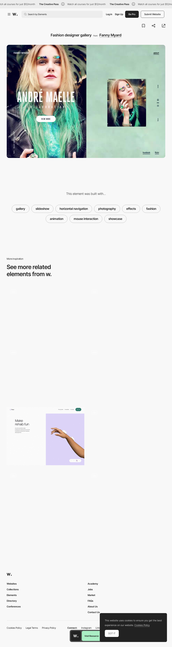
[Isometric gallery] (45, 498)
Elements (12, 595)
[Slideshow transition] (126, 314)
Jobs (90, 589)
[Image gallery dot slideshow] (45, 436)
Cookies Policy (14, 627)
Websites (12, 583)
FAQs (90, 600)
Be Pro (131, 14)
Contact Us (94, 612)
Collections (13, 589)
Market (91, 595)
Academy (93, 583)
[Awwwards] (14, 14)
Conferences (14, 606)
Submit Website (152, 14)
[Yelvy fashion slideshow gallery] (45, 314)
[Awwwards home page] (76, 636)
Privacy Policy (49, 627)
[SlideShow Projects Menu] (126, 374)
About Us (93, 606)
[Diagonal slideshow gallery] (126, 435)
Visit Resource (91, 636)
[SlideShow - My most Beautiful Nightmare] (126, 498)
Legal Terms (32, 627)
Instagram (86, 627)
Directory (12, 600)
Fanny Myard (110, 35)
